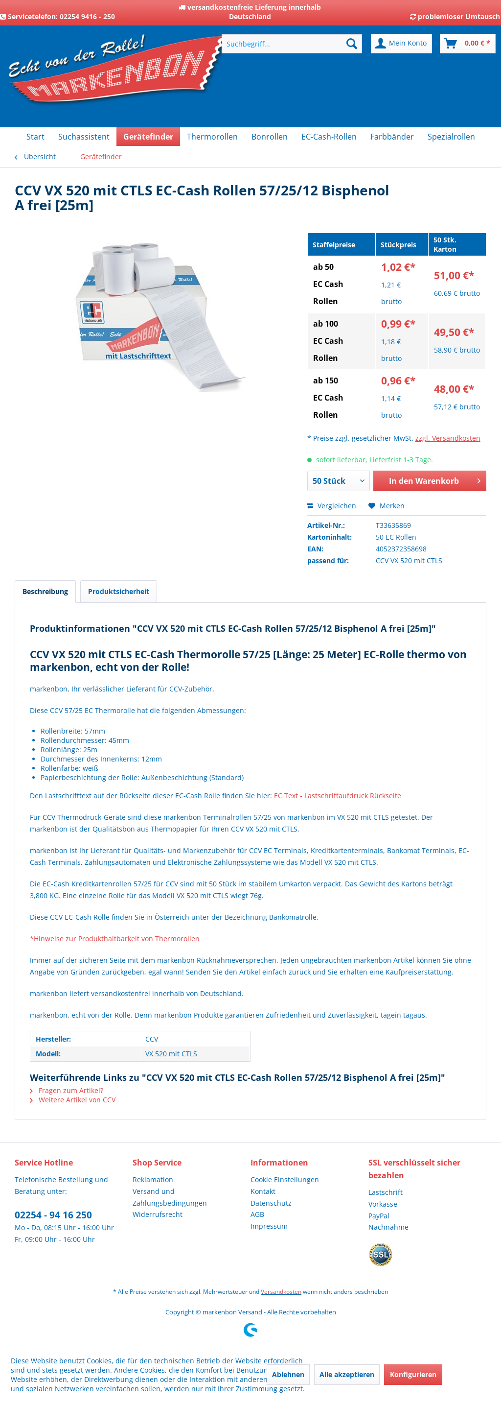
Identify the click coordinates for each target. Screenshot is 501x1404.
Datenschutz (271, 1203)
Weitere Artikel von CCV (72, 1099)
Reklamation (153, 1179)
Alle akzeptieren (346, 1374)
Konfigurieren (413, 1374)
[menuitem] (292, 43)
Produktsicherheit (118, 591)
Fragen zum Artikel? (66, 1090)
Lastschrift (385, 1192)
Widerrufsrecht (157, 1214)
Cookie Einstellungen (284, 1179)
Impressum (269, 1226)
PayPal (378, 1215)
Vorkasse (382, 1204)
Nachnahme (388, 1227)
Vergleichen (331, 505)
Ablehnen (288, 1374)
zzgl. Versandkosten (447, 438)
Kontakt (262, 1191)
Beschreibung (45, 591)
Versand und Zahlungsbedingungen (170, 1197)
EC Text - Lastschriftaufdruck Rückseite (337, 795)
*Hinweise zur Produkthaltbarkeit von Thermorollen (115, 938)
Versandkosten (281, 1291)
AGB (257, 1214)
